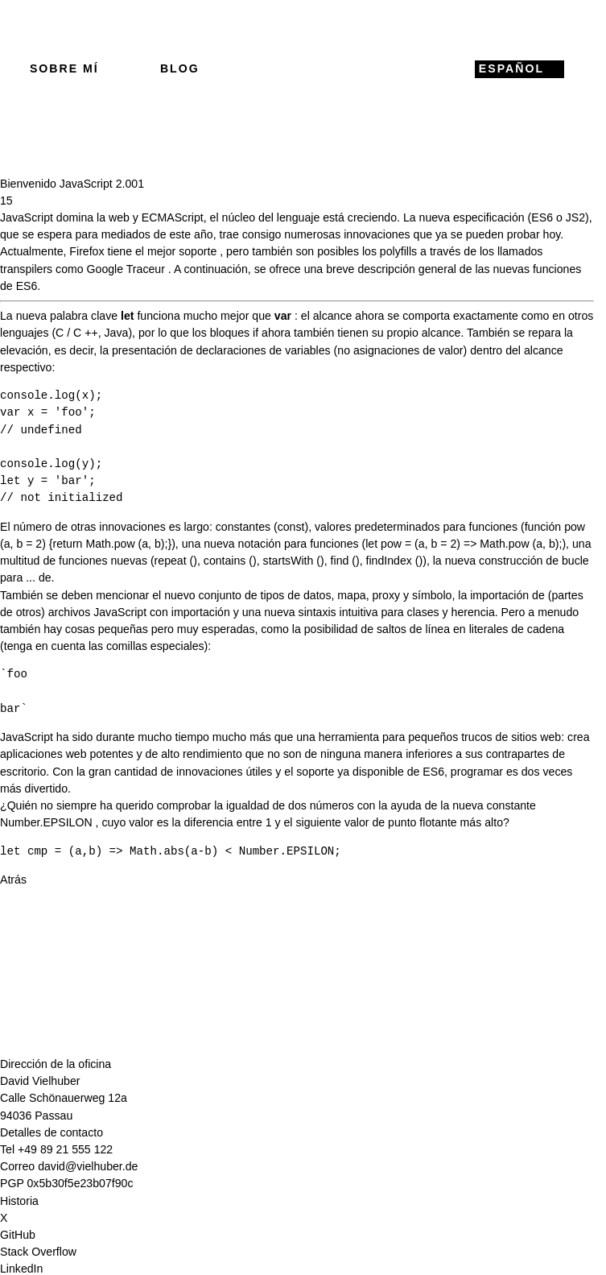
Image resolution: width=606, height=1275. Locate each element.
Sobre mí (64, 68)
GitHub (17, 1234)
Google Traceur (126, 269)
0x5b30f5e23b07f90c (80, 1183)
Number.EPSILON (46, 822)
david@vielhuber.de (88, 1166)
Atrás (13, 879)
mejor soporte (181, 251)
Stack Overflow (38, 1251)
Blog (180, 68)
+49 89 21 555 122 (65, 1149)
